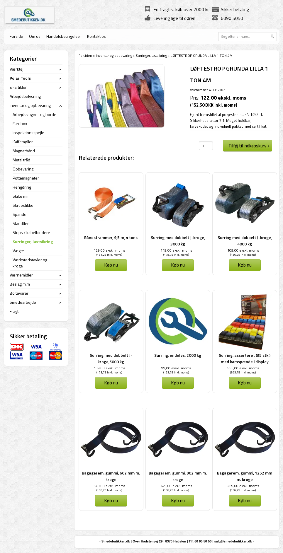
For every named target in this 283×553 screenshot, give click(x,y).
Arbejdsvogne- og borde (34, 114)
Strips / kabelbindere (31, 232)
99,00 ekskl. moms (176, 368)
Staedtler (21, 223)
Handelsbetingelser (63, 36)
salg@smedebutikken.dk (233, 541)
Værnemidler (21, 275)
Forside (16, 36)
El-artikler (18, 87)
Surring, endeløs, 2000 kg (177, 355)
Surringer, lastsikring (151, 55)
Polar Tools (20, 78)
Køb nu (111, 264)
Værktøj (16, 69)
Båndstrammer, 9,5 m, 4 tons (111, 237)
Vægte (18, 251)
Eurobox (20, 123)
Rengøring (22, 187)
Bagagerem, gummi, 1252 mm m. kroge (244, 476)
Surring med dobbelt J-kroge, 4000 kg (245, 240)
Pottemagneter (26, 178)
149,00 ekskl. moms (109, 486)
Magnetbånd (24, 151)
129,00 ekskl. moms (109, 250)
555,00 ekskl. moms (243, 368)
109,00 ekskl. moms (243, 250)
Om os (34, 36)
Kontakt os (96, 36)
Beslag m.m (20, 284)
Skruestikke (23, 205)
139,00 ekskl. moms (109, 368)
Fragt (14, 311)
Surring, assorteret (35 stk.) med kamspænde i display (244, 358)
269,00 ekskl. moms (243, 486)
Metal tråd (21, 160)
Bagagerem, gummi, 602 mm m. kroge (111, 476)
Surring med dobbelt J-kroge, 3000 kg (178, 240)
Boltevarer (19, 293)
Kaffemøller (23, 142)
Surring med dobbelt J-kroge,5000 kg (111, 358)
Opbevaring (23, 169)
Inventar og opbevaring (114, 55)
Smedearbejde (23, 302)
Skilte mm (21, 196)
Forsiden (85, 55)
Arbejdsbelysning (25, 96)
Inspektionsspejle (28, 132)
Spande (19, 214)
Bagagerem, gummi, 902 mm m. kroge (178, 476)
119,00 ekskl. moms (176, 250)
